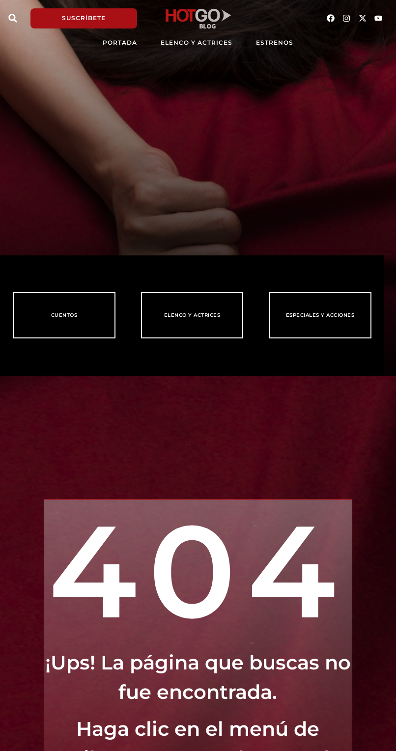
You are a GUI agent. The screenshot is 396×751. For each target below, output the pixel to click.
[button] (13, 18)
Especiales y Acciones (320, 315)
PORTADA (120, 42)
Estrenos (274, 42)
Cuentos (64, 315)
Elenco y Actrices (196, 42)
